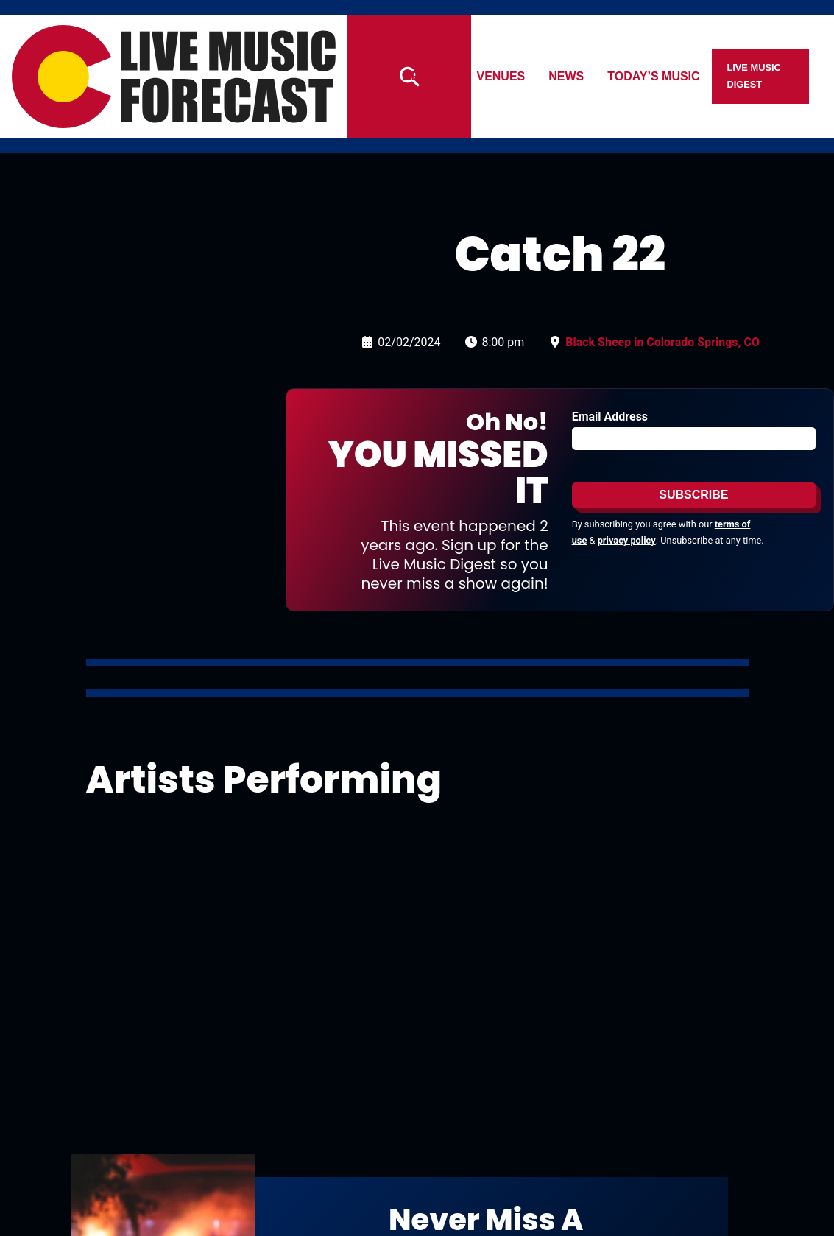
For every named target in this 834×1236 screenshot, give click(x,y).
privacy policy (627, 540)
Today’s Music (682, 76)
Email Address (610, 417)
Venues (529, 76)
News (594, 76)
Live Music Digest (782, 76)
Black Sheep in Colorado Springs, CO (662, 342)
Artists (456, 76)
